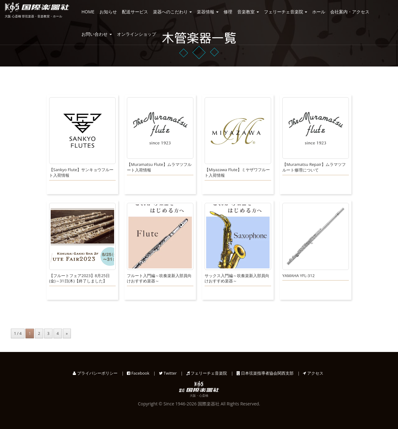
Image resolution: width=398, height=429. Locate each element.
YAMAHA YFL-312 (298, 275)
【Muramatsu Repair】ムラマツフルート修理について (314, 167)
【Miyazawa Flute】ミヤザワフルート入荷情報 (237, 172)
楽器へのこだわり (172, 12)
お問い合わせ (96, 34)
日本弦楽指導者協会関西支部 (265, 373)
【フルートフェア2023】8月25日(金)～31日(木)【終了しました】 (79, 278)
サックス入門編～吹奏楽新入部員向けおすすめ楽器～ (237, 278)
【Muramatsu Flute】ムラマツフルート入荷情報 (159, 167)
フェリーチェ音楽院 (286, 12)
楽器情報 (208, 12)
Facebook (138, 373)
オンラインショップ (136, 34)
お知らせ (108, 12)
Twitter (168, 373)
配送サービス (135, 12)
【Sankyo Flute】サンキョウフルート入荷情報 (81, 172)
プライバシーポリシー (95, 373)
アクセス (313, 373)
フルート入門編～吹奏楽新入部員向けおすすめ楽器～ (159, 278)
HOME (88, 12)
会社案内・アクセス (349, 12)
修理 (228, 12)
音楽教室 (248, 12)
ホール (318, 12)
